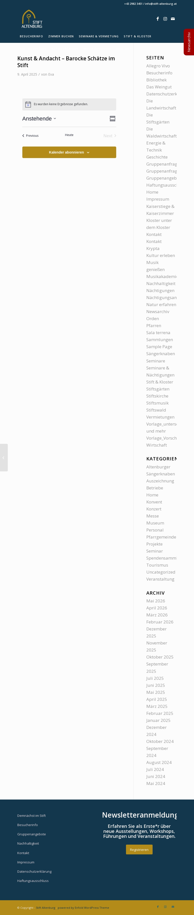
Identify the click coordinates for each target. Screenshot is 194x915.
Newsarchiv (157, 311)
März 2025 (157, 706)
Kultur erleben (160, 255)
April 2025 (156, 699)
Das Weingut (159, 87)
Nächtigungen (160, 290)
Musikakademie (162, 276)
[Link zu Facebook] (158, 19)
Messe (152, 516)
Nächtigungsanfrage (166, 297)
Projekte (154, 544)
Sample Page (159, 346)
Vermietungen (160, 417)
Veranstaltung (160, 579)
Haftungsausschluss (166, 185)
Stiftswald (156, 410)
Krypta (153, 248)
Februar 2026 (159, 622)
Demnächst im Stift (31, 815)
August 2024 (159, 762)
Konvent (154, 502)
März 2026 (157, 615)
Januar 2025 (158, 720)
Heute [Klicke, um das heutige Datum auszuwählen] (69, 135)
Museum (155, 523)
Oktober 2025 (160, 657)
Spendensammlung (165, 558)
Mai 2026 (155, 601)
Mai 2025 (155, 692)
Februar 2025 (159, 713)
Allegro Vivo (158, 66)
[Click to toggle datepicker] (39, 118)
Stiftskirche (157, 396)
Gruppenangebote (164, 178)
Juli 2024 (155, 769)
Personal (155, 530)
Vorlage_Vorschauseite (168, 438)
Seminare (155, 361)
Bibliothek (156, 80)
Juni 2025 (155, 685)
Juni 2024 (155, 776)
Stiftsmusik (157, 403)
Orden (152, 318)
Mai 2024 (155, 783)
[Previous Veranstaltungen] (30, 136)
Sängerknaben (160, 353)
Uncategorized (160, 572)
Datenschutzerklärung (168, 94)
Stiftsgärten (157, 389)
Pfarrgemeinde (161, 537)
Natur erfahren (161, 304)
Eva (51, 74)
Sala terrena (158, 332)
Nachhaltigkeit (160, 283)
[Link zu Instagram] (165, 19)
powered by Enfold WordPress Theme (83, 907)
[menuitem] (31, 36)
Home (152, 192)
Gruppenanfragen (164, 164)
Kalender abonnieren (66, 152)
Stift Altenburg (45, 907)
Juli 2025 (155, 678)
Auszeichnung (160, 481)
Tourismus (157, 565)
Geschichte (157, 157)
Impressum (157, 199)
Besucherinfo (159, 73)
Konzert (153, 509)
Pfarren (153, 325)
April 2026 (156, 608)
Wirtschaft (156, 445)
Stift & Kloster (159, 382)
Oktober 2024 (160, 741)
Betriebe (154, 488)
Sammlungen (159, 339)
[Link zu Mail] (173, 19)
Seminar (154, 551)
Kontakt (154, 234)
